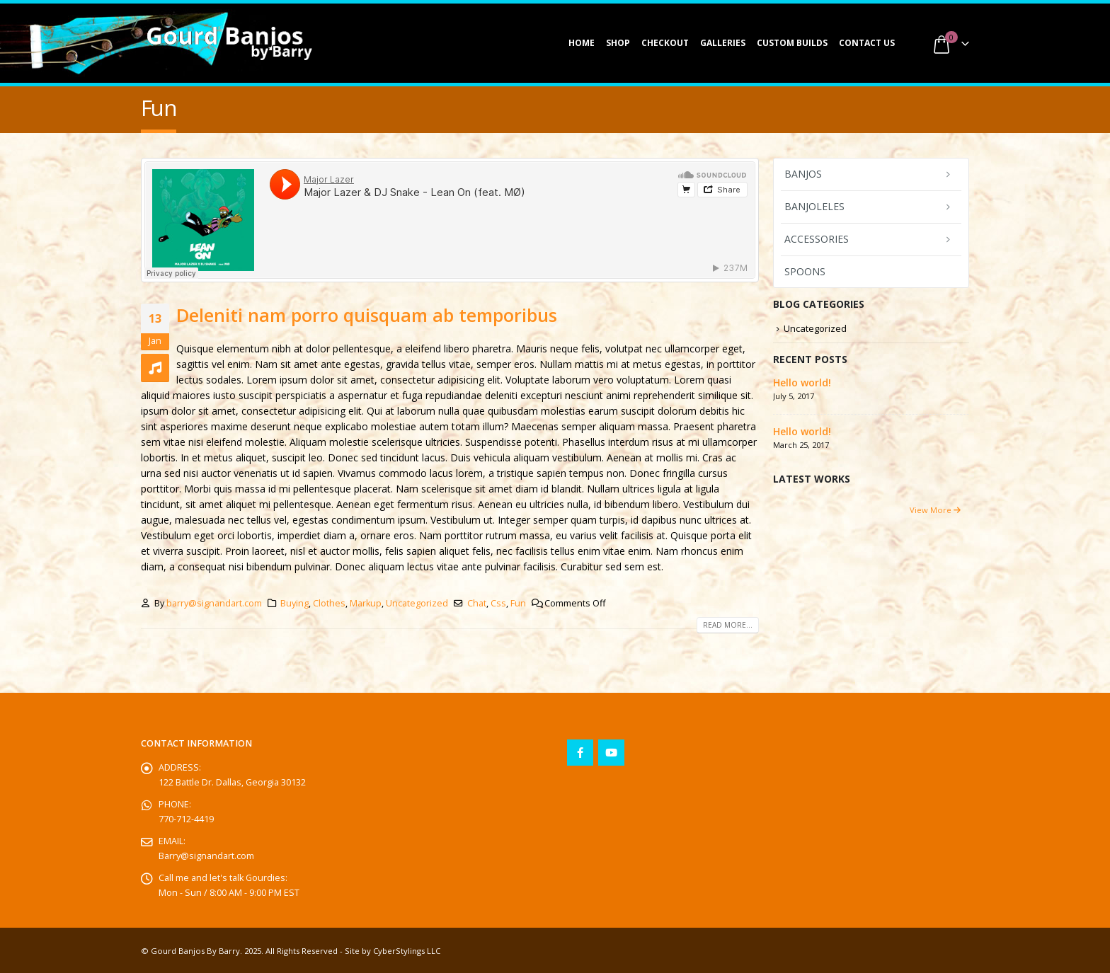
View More (935, 510)
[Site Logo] (229, 43)
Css (498, 603)
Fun (518, 603)
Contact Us (867, 43)
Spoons (804, 271)
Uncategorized (417, 603)
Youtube (611, 752)
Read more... (728, 625)
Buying (294, 603)
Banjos (803, 173)
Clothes (329, 603)
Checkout (665, 43)
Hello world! (802, 382)
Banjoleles (814, 206)
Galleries (722, 43)
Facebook (580, 752)
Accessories (816, 239)
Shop (618, 43)
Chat (476, 603)
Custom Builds (792, 43)
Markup (366, 603)
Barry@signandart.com (206, 856)
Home (581, 43)
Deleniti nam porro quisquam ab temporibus (366, 315)
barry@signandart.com (214, 603)
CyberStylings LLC (406, 950)
